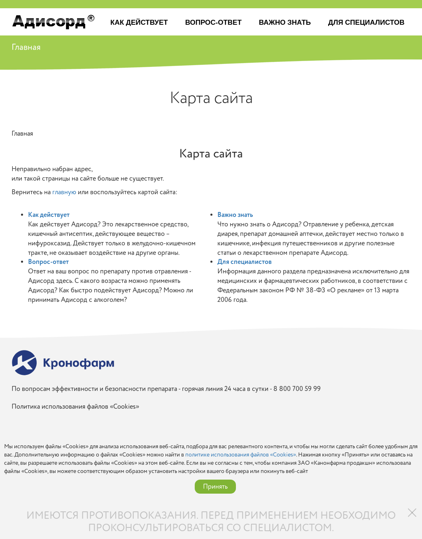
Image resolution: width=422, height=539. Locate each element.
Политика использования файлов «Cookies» (75, 407)
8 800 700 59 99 (297, 389)
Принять (215, 487)
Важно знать (285, 22)
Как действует (139, 22)
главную (64, 192)
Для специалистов (366, 22)
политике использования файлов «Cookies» (240, 454)
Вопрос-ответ (213, 22)
